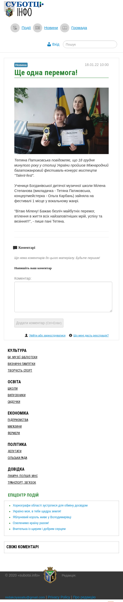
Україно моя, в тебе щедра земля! (37, 511)
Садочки (14, 402)
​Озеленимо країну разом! (31, 523)
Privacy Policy (59, 597)
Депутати (14, 451)
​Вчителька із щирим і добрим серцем (39, 529)
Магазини (15, 426)
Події (26, 27)
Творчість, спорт (20, 370)
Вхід (55, 44)
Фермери (14, 433)
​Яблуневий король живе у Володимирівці (42, 517)
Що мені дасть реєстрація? (91, 335)
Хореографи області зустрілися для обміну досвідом (50, 505)
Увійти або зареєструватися (47, 335)
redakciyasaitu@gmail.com (25, 597)
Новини (51, 27)
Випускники (17, 395)
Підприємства (18, 420)
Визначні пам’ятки (21, 364)
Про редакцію (84, 597)
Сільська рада (17, 458)
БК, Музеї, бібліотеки (22, 357)
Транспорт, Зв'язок (22, 482)
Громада (79, 27)
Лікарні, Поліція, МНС (23, 476)
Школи (13, 388)
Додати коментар (39, 323)
